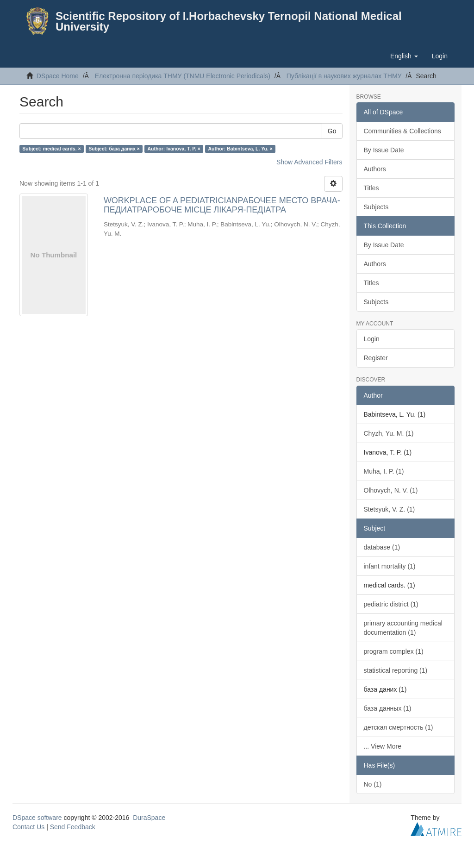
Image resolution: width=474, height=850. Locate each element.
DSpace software (37, 817)
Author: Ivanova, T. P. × (173, 148)
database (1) (382, 547)
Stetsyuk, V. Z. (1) (389, 509)
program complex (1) (394, 651)
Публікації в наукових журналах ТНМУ (344, 76)
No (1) (373, 784)
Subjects (376, 207)
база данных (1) (388, 708)
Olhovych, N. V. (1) (391, 490)
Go (332, 131)
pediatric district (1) (391, 604)
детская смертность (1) (398, 727)
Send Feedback (72, 827)
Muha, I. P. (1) (384, 471)
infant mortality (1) (390, 566)
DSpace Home (58, 76)
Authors (375, 169)
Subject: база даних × (114, 148)
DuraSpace (149, 817)
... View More (382, 746)
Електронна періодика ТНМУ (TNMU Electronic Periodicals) (182, 76)
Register (376, 358)
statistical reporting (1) (396, 670)
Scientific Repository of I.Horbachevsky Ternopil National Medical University (229, 21)
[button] (404, 56)
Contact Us (28, 827)
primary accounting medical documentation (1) (403, 627)
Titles (371, 188)
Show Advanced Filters (309, 162)
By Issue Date (384, 150)
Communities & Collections (402, 131)
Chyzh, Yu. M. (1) (389, 433)
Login (372, 339)
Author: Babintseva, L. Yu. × (240, 148)
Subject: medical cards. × (51, 148)
